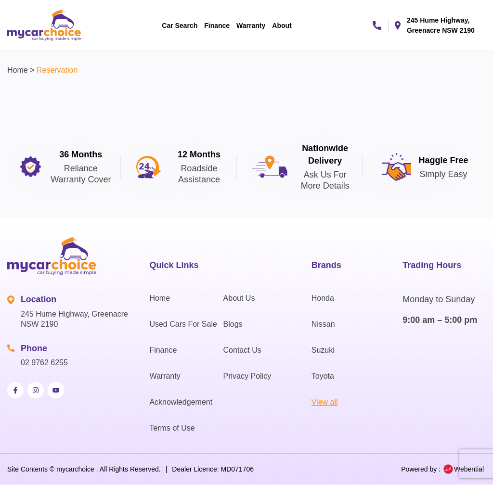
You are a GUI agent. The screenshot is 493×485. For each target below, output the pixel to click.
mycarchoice (75, 469)
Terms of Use (172, 428)
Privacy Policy (247, 376)
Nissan (323, 324)
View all (324, 402)
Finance (217, 25)
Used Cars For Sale (183, 324)
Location (39, 299)
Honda (322, 298)
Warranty (250, 25)
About (281, 25)
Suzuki (323, 350)
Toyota (322, 376)
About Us (239, 298)
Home (17, 70)
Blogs (233, 324)
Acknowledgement (180, 402)
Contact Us (242, 350)
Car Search (179, 25)
